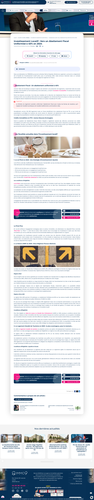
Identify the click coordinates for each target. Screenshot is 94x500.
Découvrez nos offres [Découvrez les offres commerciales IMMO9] (73, 217)
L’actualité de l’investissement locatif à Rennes (39, 37)
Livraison (70, 10)
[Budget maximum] (45, 10)
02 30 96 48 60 (74, 214)
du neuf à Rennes (77, 7)
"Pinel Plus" (17, 230)
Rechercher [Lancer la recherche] (83, 10)
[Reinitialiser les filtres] (89, 10)
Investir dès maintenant (30, 177)
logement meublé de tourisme (28, 329)
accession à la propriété (59, 90)
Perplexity (42, 56)
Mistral (64, 56)
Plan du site (79, 481)
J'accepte (80, 499)
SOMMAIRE (22, 69)
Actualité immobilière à (23, 37)
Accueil (15, 37)
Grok (54, 56)
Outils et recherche (88, 7)
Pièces (58, 10)
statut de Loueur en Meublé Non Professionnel (39, 313)
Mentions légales (77, 478)
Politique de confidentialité (78, 475)
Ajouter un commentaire (23, 399)
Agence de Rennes (66, 7)
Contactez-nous (71, 2)
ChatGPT (30, 56)
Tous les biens (30, 10)
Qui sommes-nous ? (76, 472)
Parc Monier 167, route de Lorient (55, 2)
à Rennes (16, 7)
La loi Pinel (17, 183)
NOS (92, 22)
